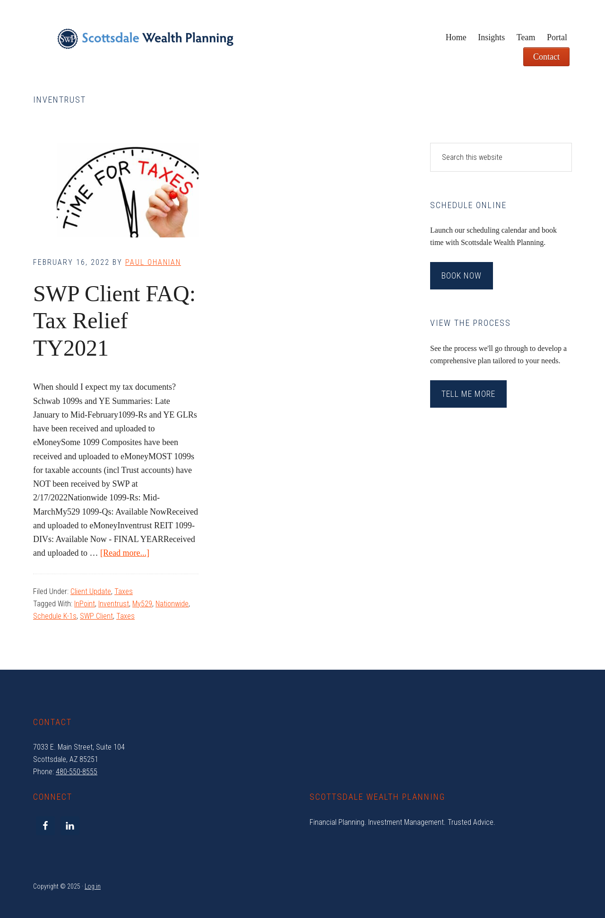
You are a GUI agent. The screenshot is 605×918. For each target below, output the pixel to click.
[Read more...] (124, 553)
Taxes (123, 591)
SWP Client (96, 616)
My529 (142, 603)
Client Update (90, 591)
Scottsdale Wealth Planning (145, 42)
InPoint (84, 603)
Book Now (461, 275)
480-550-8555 (76, 771)
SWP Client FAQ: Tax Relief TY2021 (114, 320)
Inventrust (113, 603)
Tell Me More (468, 394)
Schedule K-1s (55, 616)
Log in (93, 886)
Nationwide (172, 603)
